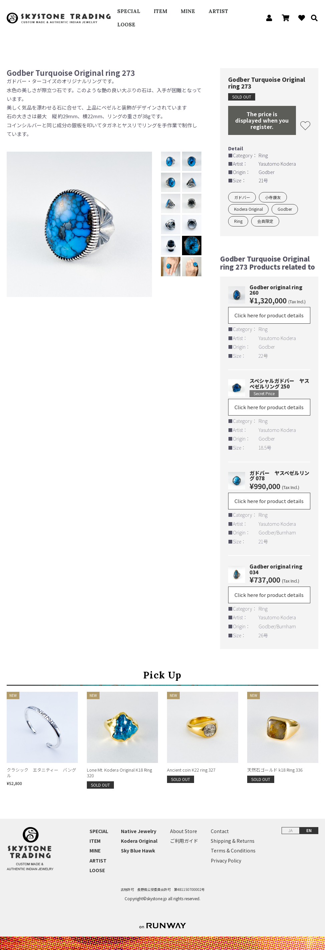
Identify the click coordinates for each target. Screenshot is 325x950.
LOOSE (126, 24)
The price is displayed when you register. (262, 120)
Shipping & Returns (233, 840)
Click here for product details (269, 315)
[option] (79, 224)
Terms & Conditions (233, 850)
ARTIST (218, 11)
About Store (183, 831)
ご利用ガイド (184, 840)
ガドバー (242, 197)
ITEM (160, 11)
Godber (285, 209)
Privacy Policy (226, 860)
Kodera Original (248, 209)
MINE (188, 11)
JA (290, 830)
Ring (238, 221)
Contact (220, 831)
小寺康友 (273, 197)
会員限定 (265, 221)
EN (309, 830)
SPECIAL (128, 11)
